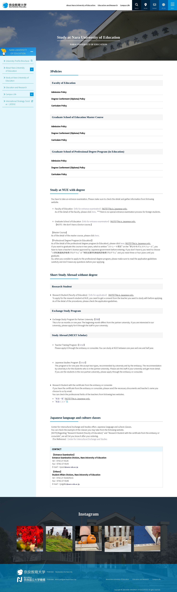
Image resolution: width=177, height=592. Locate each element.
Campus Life (125, 5)
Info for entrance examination (87, 208)
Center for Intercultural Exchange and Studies (87, 439)
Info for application (97, 294)
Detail (81, 344)
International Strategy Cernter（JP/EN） (18, 103)
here (94, 211)
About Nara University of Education (80, 5)
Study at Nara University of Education (17, 79)
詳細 (97, 319)
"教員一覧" (59, 398)
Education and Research (108, 5)
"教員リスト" (60, 401)
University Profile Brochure (17, 60)
